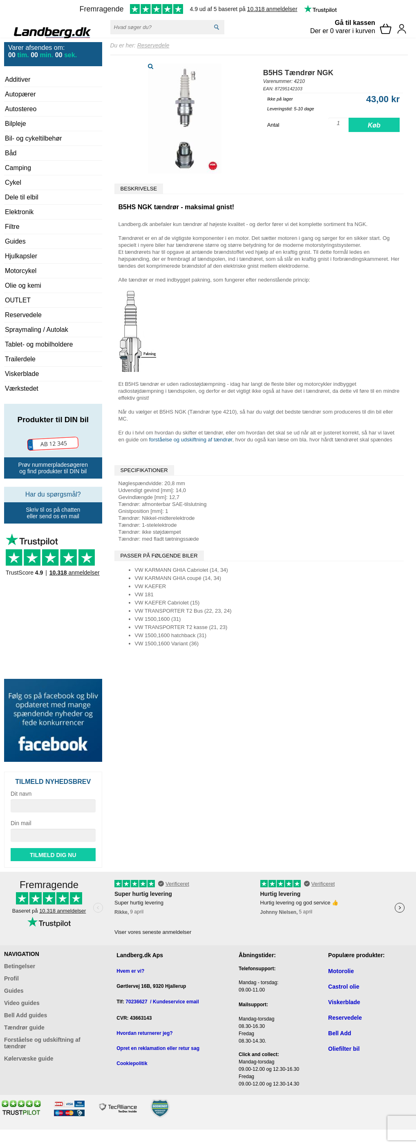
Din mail (21, 823)
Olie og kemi (23, 285)
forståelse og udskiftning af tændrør (191, 439)
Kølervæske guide (29, 1058)
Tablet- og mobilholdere (39, 344)
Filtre (12, 226)
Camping (18, 167)
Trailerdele (20, 359)
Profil (11, 978)
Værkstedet (21, 388)
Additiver (17, 79)
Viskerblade (22, 373)
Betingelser (19, 966)
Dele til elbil (21, 197)
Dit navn (21, 793)
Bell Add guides (25, 1015)
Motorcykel (20, 270)
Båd (10, 153)
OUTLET (18, 300)
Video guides (22, 1003)
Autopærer (20, 94)
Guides (15, 241)
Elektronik (19, 211)
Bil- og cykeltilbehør (33, 138)
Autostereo (20, 108)
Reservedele (23, 314)
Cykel (13, 182)
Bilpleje (15, 123)
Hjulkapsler (21, 256)
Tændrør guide (24, 1027)
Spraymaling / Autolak (36, 329)
